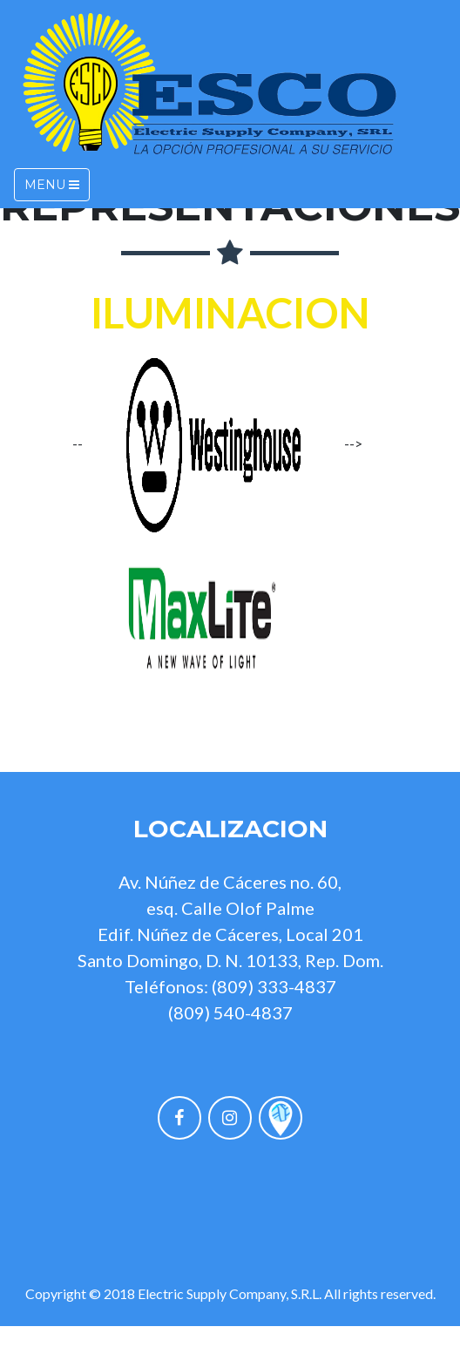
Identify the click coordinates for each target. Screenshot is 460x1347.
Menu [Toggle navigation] (51, 185)
